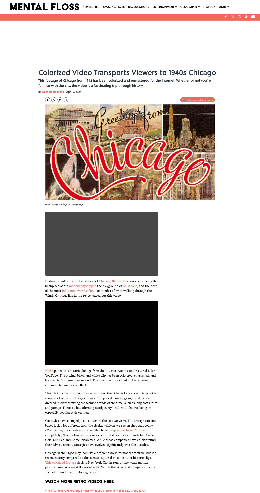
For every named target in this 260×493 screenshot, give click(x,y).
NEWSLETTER (90, 7)
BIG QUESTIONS (138, 7)
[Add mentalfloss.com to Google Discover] (197, 99)
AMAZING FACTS (114, 7)
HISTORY (209, 7)
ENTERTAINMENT (163, 7)
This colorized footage (60, 462)
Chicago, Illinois (110, 281)
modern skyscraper (82, 286)
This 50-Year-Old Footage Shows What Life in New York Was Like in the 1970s (97, 490)
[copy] (66, 99)
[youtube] (253, 16)
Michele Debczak (53, 92)
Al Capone (130, 286)
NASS (49, 370)
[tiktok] (246, 16)
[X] (232, 16)
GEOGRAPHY (188, 7)
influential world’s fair (77, 290)
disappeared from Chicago (126, 430)
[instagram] (239, 16)
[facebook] (226, 16)
